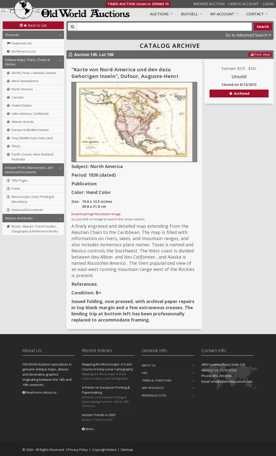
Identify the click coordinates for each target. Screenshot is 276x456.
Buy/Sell (189, 13)
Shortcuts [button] (12, 35)
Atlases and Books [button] (19, 218)
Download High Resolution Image (96, 214)
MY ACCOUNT (222, 13)
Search (263, 26)
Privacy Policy (78, 449)
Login (268, 3)
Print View (260, 54)
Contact (255, 13)
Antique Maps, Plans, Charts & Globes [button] (27, 61)
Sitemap (127, 449)
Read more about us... (40, 392)
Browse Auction (209, 3)
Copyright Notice (104, 449)
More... (89, 429)
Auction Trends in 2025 (98, 415)
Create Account (243, 3)
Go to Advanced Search (248, 35)
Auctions (159, 13)
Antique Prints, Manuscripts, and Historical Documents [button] (29, 169)
